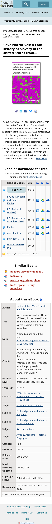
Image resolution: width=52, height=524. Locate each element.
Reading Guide (34, 176)
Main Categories (39, 20)
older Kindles (14, 233)
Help (27, 515)
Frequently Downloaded (16, 20)
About (8, 12)
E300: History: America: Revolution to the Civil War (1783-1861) (30, 393)
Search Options (40, 12)
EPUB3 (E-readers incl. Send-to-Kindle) (16, 200)
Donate (43, 4)
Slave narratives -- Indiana (29, 402)
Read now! (16, 189)
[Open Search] (26, 4)
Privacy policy (40, 503)
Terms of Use (27, 509)
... (40, 158)
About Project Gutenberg (18, 503)
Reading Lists (23, 12)
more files (21, 254)
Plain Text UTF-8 (15, 238)
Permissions (12, 509)
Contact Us (42, 509)
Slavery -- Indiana (25, 425)
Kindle (10, 227)
